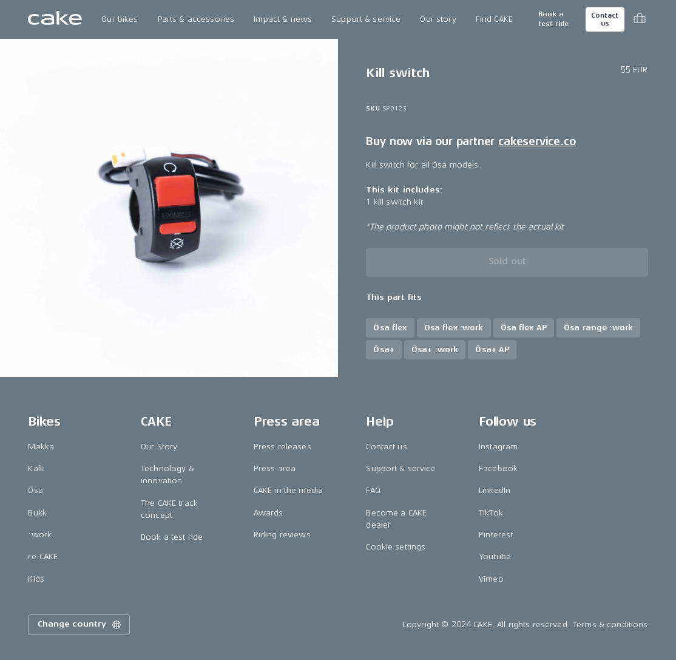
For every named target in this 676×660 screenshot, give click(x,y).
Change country (80, 625)
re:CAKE (43, 556)
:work (40, 534)
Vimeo (491, 578)
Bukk (37, 512)
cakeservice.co (536, 141)
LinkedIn (494, 490)
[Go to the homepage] (55, 19)
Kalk (36, 468)
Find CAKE (494, 19)
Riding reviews (282, 534)
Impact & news (283, 19)
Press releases (282, 446)
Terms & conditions (610, 624)
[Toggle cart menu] (639, 19)
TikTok (491, 512)
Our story (438, 19)
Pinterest (496, 534)
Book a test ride (553, 19)
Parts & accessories (196, 19)
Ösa (35, 490)
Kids (36, 578)
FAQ (373, 490)
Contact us (604, 19)
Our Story (159, 446)
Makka (41, 446)
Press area (275, 468)
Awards (268, 512)
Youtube (495, 556)
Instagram (498, 446)
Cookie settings (395, 546)
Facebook (498, 468)
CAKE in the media (288, 490)
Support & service (366, 19)
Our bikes (119, 19)
